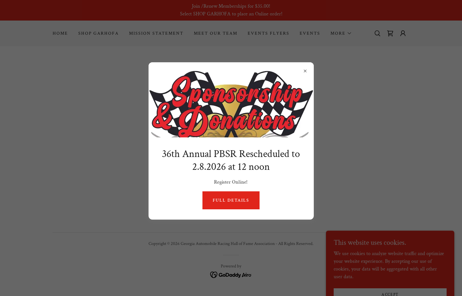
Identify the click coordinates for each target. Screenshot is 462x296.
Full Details (231, 200)
